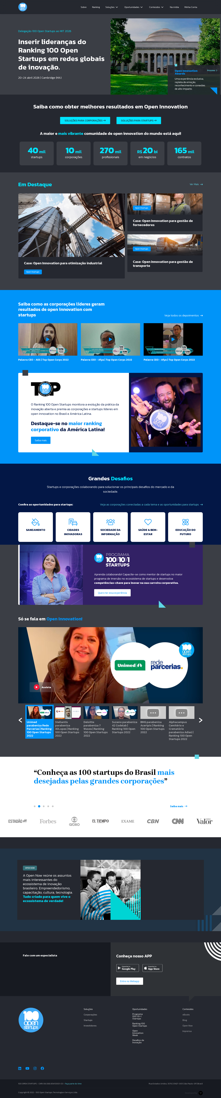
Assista (42, 687)
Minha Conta (191, 7)
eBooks (186, 1014)
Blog (185, 1020)
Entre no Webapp (129, 981)
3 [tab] (44, 806)
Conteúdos (154, 7)
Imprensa (187, 1031)
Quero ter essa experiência (112, 593)
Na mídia (174, 7)
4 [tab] (48, 806)
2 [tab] (39, 806)
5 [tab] (53, 806)
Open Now (188, 1025)
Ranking (96, 7)
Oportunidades (131, 7)
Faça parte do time (73, 1083)
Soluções (110, 7)
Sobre (84, 7)
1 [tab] (34, 806)
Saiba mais (41, 440)
